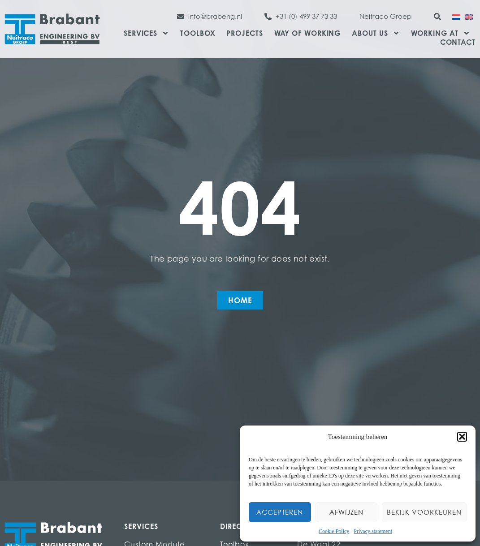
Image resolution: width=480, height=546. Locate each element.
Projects (244, 33)
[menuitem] (456, 16)
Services (146, 33)
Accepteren (279, 512)
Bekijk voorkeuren (424, 512)
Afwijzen (346, 512)
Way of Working (307, 33)
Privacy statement (373, 531)
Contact (458, 42)
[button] (462, 436)
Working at (440, 33)
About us (375, 33)
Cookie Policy (334, 531)
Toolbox (197, 33)
